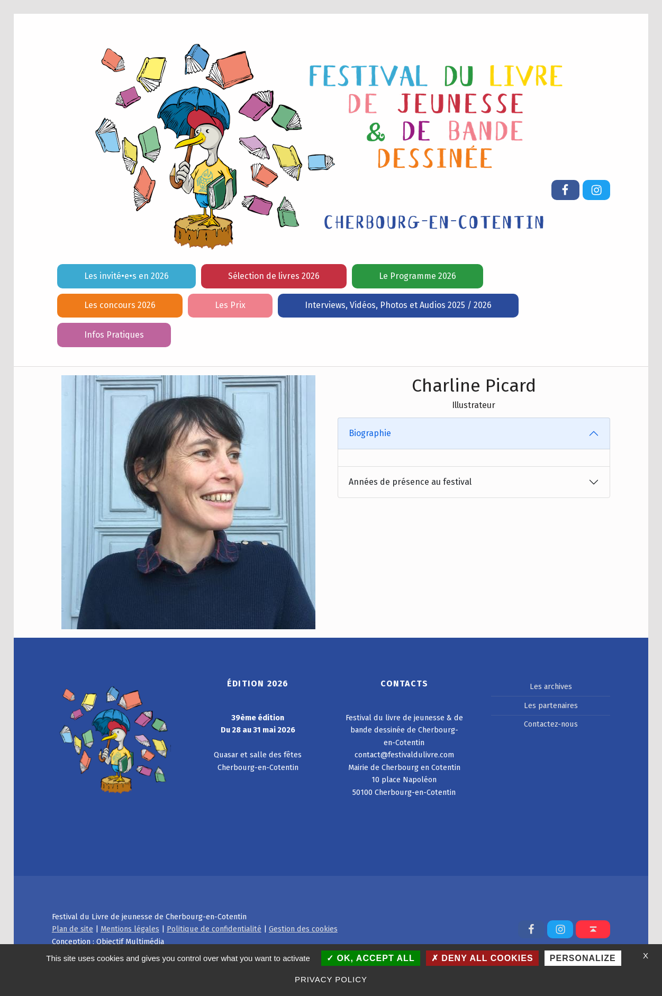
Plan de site (72, 929)
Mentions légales (130, 929)
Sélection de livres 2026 (274, 276)
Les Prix (230, 305)
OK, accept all (371, 958)
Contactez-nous (551, 724)
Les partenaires (551, 705)
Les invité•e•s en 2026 (126, 276)
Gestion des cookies (303, 929)
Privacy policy (331, 979)
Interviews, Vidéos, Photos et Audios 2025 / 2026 (398, 305)
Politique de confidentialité (214, 929)
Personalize (583, 958)
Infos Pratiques (114, 335)
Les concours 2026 (120, 305)
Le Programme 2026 (417, 276)
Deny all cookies (482, 958)
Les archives (551, 686)
